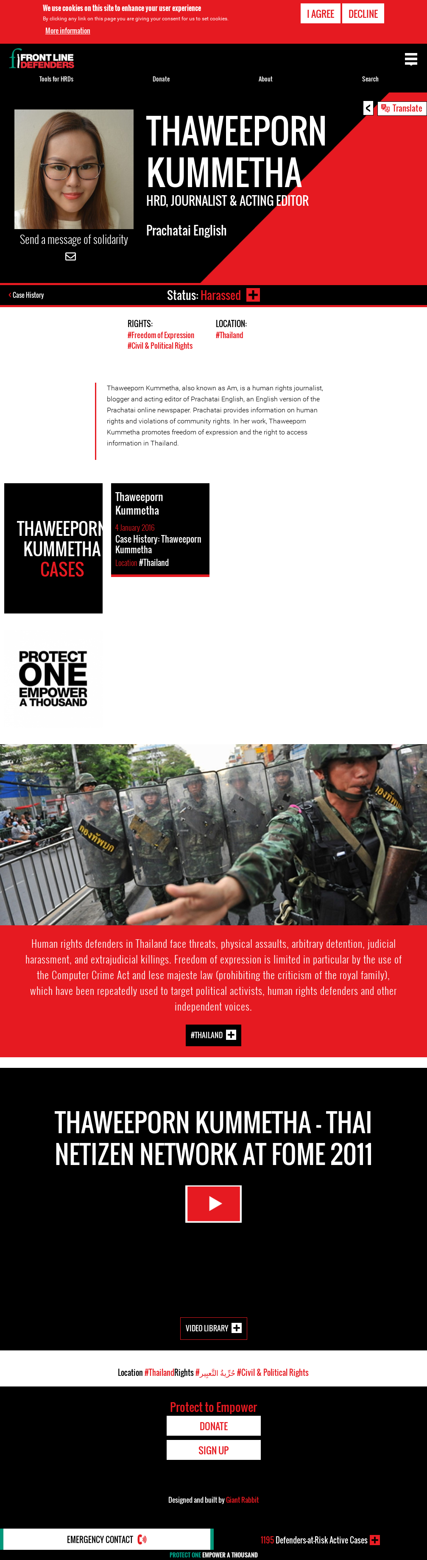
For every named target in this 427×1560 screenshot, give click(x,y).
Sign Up (213, 1449)
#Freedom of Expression (161, 334)
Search (370, 78)
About (266, 78)
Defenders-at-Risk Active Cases (314, 1540)
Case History (29, 295)
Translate (407, 108)
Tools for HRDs (56, 78)
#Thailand (229, 334)
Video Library (207, 1327)
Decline (363, 13)
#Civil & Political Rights (160, 345)
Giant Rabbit (242, 1499)
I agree (320, 13)
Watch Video (213, 1204)
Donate (161, 78)
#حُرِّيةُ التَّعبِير (215, 1372)
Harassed (221, 294)
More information (67, 30)
